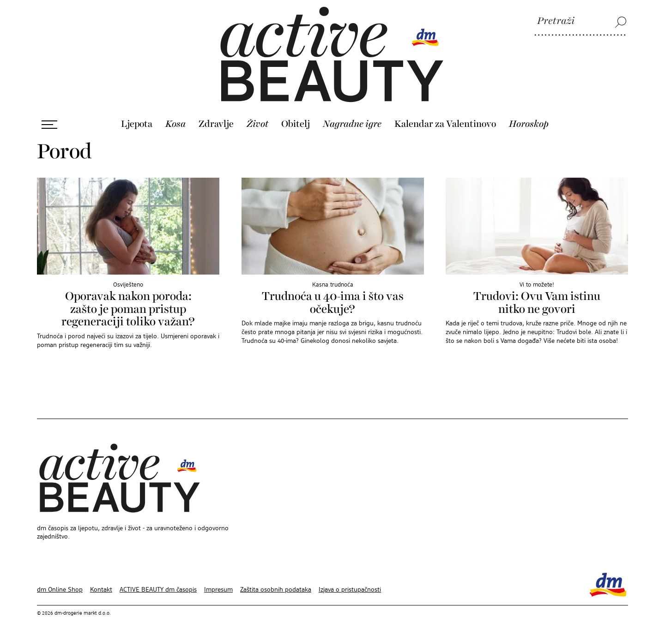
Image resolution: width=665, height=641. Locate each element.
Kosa (175, 124)
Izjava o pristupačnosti (350, 590)
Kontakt (101, 590)
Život (258, 124)
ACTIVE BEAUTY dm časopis (158, 590)
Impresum (218, 590)
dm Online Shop (60, 590)
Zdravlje (216, 124)
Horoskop (529, 124)
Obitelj (295, 124)
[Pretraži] (580, 22)
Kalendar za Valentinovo (445, 124)
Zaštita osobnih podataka (275, 590)
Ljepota (136, 124)
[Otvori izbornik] (49, 125)
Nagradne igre (352, 124)
